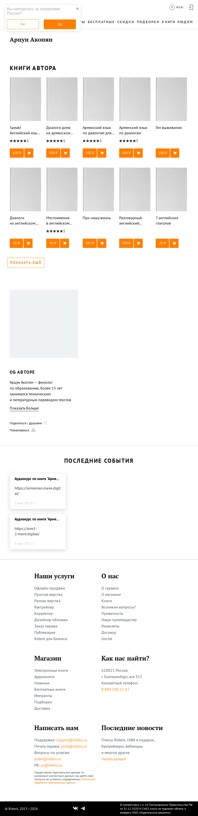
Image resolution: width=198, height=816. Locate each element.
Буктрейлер (44, 607)
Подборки (43, 701)
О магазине (111, 594)
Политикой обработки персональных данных (64, 780)
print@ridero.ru (74, 746)
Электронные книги (51, 670)
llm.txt (106, 638)
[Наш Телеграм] (83, 808)
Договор (108, 632)
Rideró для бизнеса (50, 638)
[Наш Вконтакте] (75, 808)
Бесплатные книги (49, 689)
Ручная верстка (47, 600)
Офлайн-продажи (49, 588)
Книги (106, 600)
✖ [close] (77, 9)
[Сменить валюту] (176, 7)
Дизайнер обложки (51, 619)
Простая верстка (48, 594)
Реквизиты (110, 626)
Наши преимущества (119, 619)
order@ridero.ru (47, 758)
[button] (25, 153)
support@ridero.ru (71, 739)
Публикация (44, 632)
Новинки (42, 682)
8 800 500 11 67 (115, 689)
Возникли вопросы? (118, 607)
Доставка (42, 708)
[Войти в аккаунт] (190, 7)
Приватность (112, 613)
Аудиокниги (44, 676)
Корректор (43, 613)
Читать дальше (113, 758)
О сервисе (110, 588)
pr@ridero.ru (51, 765)
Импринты (43, 695)
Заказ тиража (45, 626)
